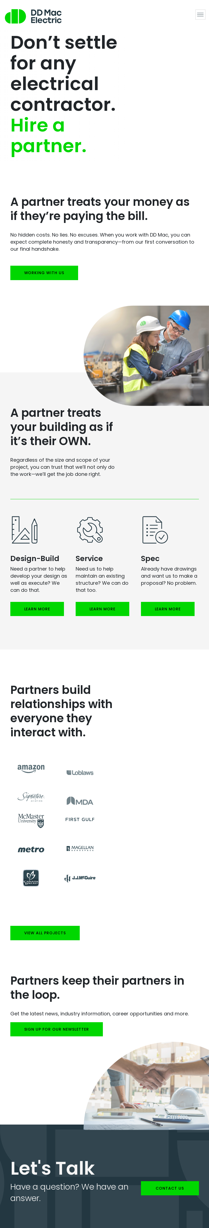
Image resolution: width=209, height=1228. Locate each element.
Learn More (37, 609)
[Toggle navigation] (200, 15)
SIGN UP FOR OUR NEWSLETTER (56, 1029)
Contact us (170, 1188)
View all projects (45, 933)
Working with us (44, 272)
